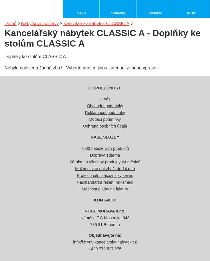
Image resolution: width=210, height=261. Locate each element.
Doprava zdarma (105, 155)
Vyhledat (118, 13)
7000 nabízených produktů (105, 148)
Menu (81, 13)
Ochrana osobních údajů (105, 126)
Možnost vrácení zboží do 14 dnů (105, 168)
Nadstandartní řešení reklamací (105, 182)
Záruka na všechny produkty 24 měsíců (105, 162)
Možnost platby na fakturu (105, 189)
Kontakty (155, 13)
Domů (11, 23)
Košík (191, 13)
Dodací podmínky (105, 119)
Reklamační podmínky (105, 112)
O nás (105, 99)
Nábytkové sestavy (40, 23)
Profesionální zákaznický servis (105, 175)
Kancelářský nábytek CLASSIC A (96, 23)
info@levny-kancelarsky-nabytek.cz (105, 242)
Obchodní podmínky (105, 106)
